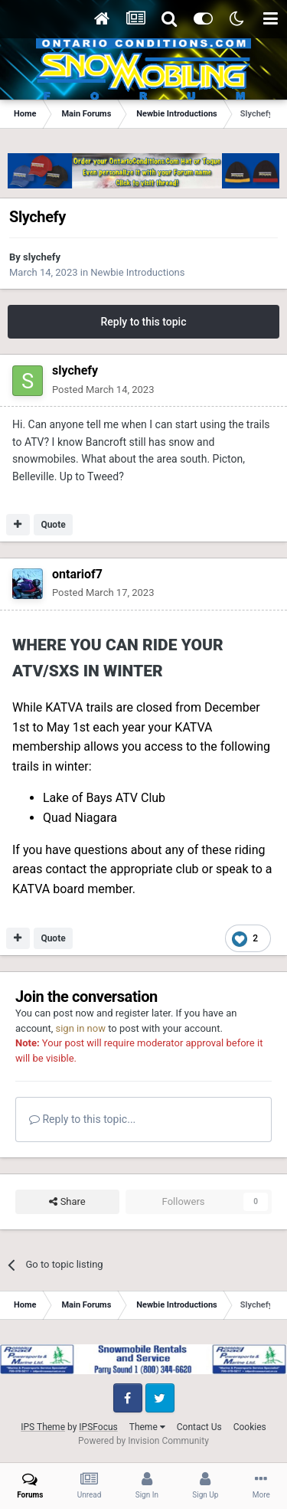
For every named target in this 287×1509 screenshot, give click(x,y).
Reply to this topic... (82, 1119)
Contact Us (199, 1427)
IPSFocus (98, 1427)
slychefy (41, 257)
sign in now (80, 1028)
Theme (147, 1427)
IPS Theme (43, 1427)
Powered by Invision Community (143, 1440)
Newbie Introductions (137, 272)
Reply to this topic (144, 322)
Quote (53, 524)
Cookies (249, 1427)
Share (67, 1201)
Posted (103, 389)
